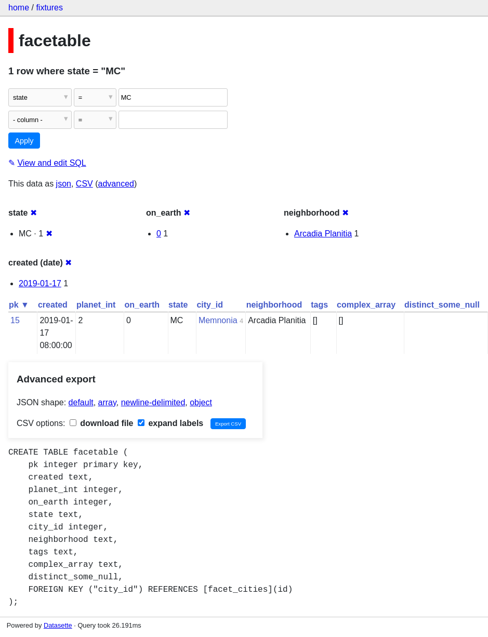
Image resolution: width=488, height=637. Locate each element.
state (178, 304)
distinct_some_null (442, 304)
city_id (209, 304)
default (81, 402)
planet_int (96, 304)
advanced (116, 183)
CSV (84, 183)
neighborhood (274, 304)
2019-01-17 (40, 283)
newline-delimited (153, 402)
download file (102, 423)
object (201, 402)
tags (319, 304)
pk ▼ (19, 304)
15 (15, 320)
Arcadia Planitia (323, 233)
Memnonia (218, 320)
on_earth (142, 304)
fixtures (49, 7)
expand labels (170, 423)
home (18, 7)
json (63, 183)
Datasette (58, 625)
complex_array (366, 304)
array (107, 402)
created (53, 304)
